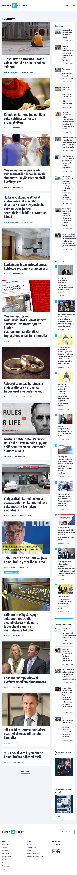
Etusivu (29, 844)
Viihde (4, 869)
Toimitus (30, 850)
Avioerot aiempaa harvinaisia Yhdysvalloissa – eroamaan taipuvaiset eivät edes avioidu (24, 387)
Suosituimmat (32, 847)
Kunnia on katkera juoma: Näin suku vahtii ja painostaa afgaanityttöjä (24, 118)
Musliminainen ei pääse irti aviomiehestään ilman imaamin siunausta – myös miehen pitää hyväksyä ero (25, 176)
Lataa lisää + (25, 772)
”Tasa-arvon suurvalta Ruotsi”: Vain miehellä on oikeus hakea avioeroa (24, 63)
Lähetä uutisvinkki (33, 854)
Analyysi (5, 850)
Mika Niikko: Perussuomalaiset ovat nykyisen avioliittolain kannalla (24, 734)
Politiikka (7, 128)
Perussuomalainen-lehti (35, 857)
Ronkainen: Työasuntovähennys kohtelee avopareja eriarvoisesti (26, 266)
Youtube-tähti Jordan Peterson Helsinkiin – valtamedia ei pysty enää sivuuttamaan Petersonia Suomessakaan (25, 445)
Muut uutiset (15, 72)
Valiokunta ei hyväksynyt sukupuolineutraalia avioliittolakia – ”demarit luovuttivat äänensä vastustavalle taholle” (21, 622)
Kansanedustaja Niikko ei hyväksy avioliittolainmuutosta (25, 680)
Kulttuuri (5, 860)
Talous (4, 847)
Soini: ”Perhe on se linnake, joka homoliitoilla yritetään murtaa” (25, 560)
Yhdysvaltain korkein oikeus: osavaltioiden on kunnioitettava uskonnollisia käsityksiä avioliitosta (25, 504)
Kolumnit (7, 743)
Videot (13, 567)
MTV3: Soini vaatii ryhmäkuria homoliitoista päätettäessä (23, 755)
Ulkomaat (7, 72)
